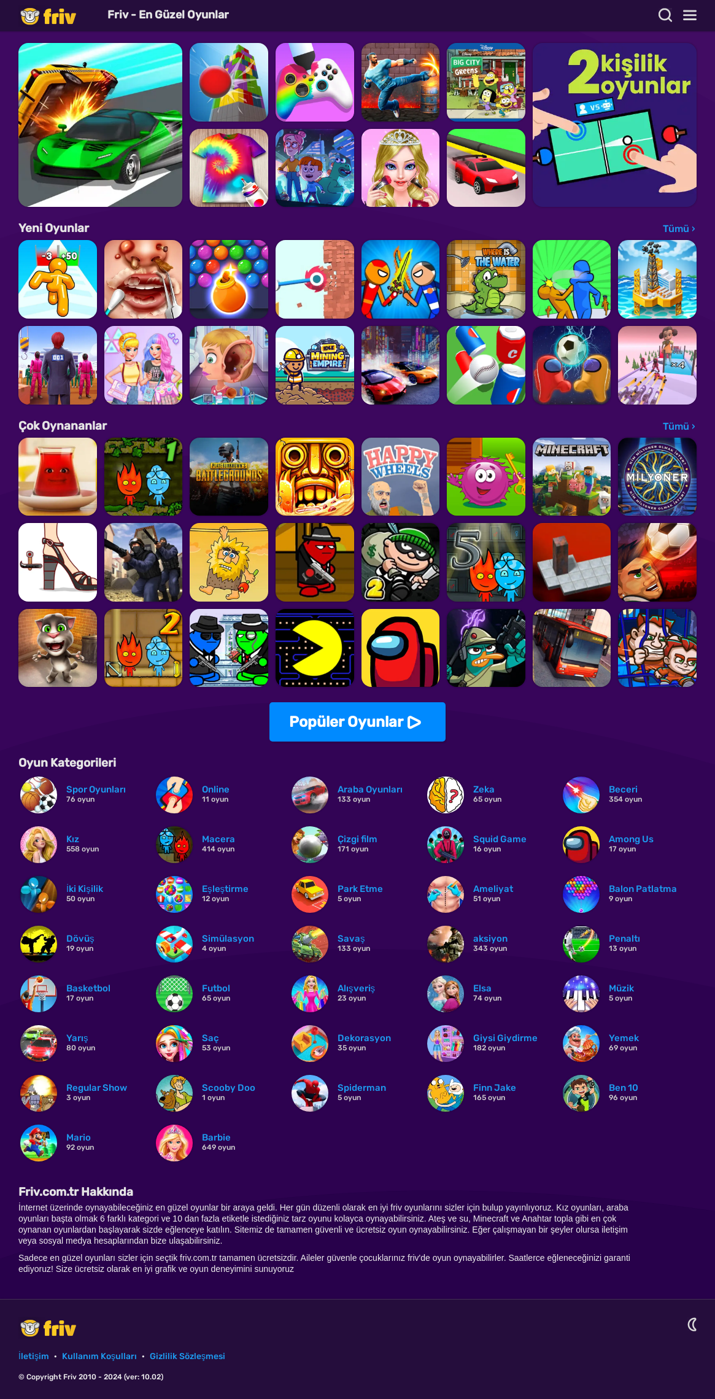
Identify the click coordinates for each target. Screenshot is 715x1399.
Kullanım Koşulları (99, 1356)
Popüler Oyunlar (346, 722)
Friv (58, 15)
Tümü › (679, 228)
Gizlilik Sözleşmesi (187, 1356)
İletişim (33, 1356)
